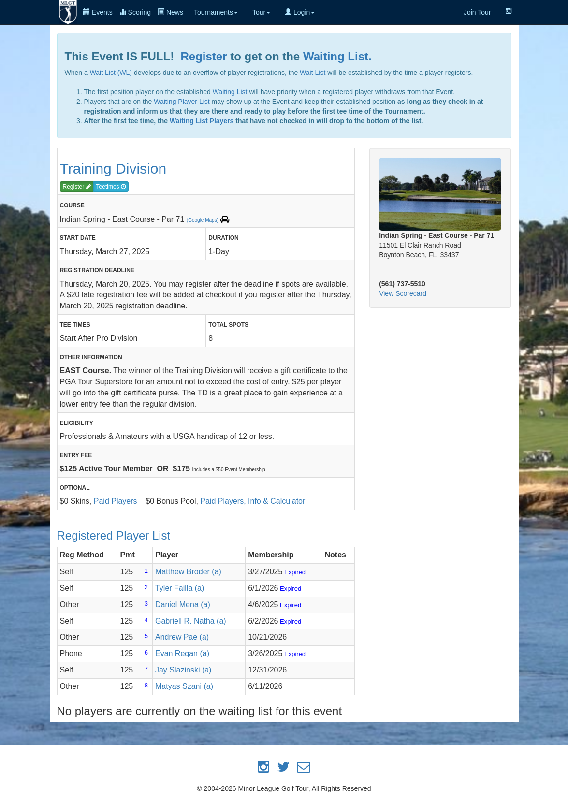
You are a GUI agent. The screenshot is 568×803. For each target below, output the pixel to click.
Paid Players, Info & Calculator (252, 501)
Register (204, 56)
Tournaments (216, 12)
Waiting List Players (202, 121)
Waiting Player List (181, 101)
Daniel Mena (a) (182, 604)
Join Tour (477, 12)
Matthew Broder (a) (188, 572)
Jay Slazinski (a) (183, 670)
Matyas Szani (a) (184, 686)
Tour (261, 12)
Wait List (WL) (111, 72)
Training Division (113, 168)
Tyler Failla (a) (179, 588)
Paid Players (115, 501)
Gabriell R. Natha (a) (190, 621)
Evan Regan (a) (182, 653)
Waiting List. (337, 56)
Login (300, 12)
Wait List (312, 72)
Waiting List (230, 92)
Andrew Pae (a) (182, 637)
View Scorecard (402, 293)
